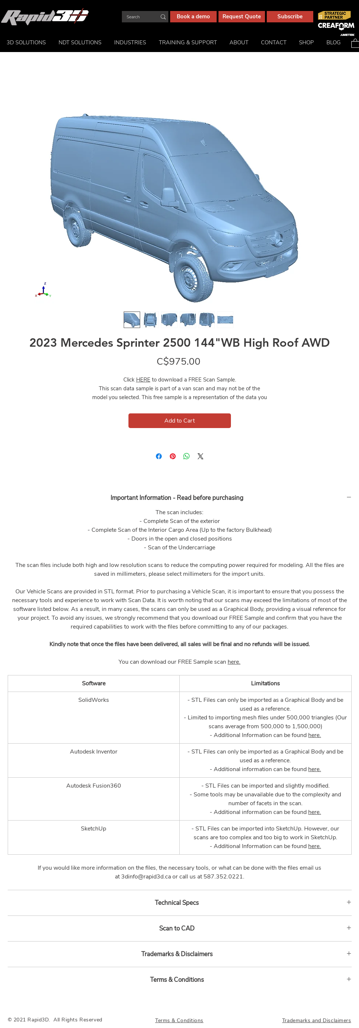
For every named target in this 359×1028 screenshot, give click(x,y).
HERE (143, 379)
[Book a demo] (193, 16)
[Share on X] (200, 456)
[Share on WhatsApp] (186, 456)
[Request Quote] (241, 16)
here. (234, 662)
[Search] (136, 17)
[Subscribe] (290, 16)
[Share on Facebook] (158, 456)
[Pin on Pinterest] (172, 456)
